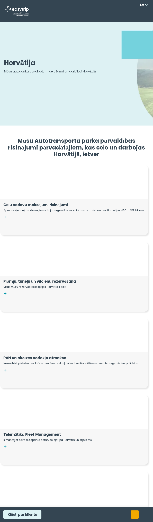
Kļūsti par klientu (21, 514)
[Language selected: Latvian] (143, 5)
